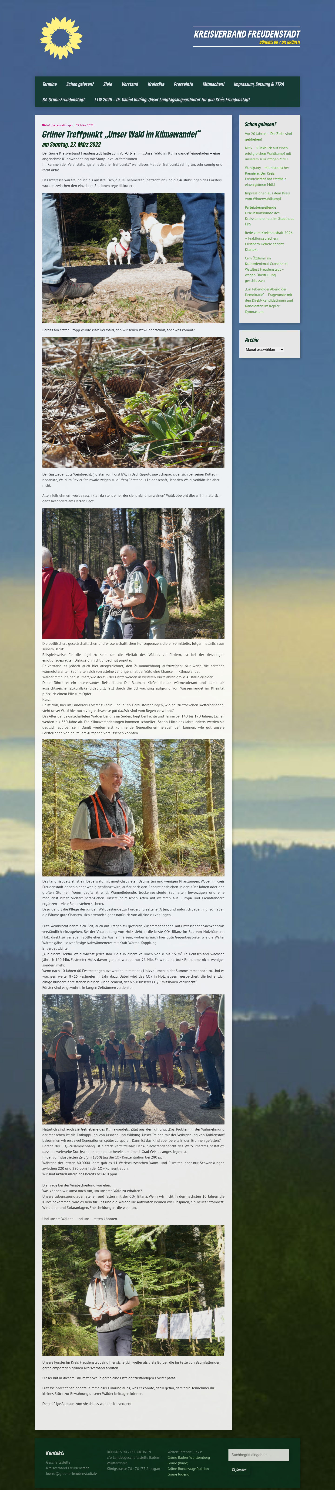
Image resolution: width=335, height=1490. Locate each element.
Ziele (108, 84)
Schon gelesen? (80, 84)
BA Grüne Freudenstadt (64, 99)
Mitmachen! (213, 84)
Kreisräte (156, 84)
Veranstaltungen (63, 125)
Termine (50, 84)
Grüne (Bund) (178, 1463)
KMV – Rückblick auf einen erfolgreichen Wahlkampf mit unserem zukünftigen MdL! (268, 153)
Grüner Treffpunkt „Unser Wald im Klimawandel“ (121, 134)
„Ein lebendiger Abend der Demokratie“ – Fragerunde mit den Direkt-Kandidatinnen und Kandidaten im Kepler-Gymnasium (269, 300)
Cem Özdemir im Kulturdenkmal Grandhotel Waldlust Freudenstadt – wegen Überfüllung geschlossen (266, 269)
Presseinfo (183, 84)
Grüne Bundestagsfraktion (188, 1468)
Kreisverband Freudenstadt (247, 34)
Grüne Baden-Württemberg (189, 1457)
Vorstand (130, 84)
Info (48, 125)
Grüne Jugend (178, 1474)
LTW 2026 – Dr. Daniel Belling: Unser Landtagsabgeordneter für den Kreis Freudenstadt (172, 99)
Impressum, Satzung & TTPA (259, 84)
